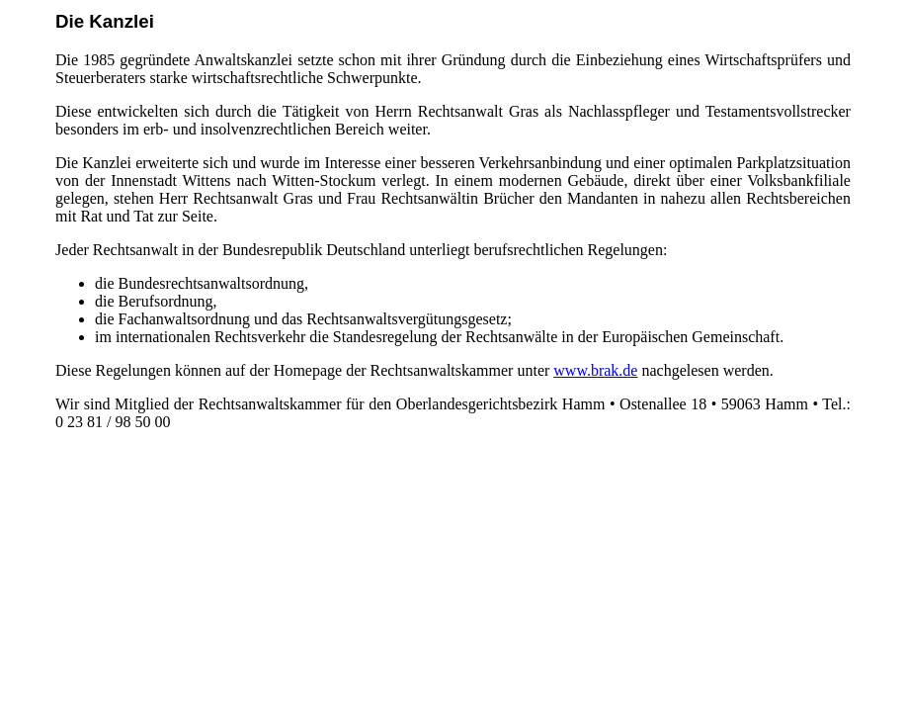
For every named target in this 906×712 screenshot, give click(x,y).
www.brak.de (595, 370)
